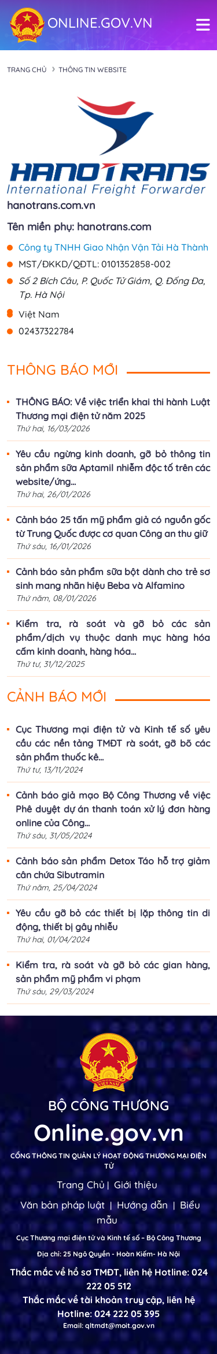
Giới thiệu (135, 1184)
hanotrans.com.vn (51, 205)
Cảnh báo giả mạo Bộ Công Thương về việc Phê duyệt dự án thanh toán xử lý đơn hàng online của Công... (113, 809)
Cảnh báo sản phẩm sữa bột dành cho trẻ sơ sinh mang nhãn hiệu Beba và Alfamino (113, 578)
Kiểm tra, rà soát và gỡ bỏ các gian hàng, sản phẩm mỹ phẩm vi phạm (113, 971)
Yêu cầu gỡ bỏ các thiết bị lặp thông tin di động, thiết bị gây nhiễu (113, 919)
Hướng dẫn (142, 1205)
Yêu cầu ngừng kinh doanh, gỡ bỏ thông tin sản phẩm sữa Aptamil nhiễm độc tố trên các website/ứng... (113, 467)
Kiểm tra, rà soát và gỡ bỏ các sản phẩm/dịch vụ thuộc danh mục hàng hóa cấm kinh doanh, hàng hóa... (113, 637)
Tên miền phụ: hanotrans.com (79, 226)
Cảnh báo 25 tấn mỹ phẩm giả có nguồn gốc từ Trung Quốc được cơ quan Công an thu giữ (113, 526)
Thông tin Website (92, 69)
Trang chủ (27, 69)
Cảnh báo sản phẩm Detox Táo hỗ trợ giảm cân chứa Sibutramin (113, 868)
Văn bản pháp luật (62, 1205)
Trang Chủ (81, 1184)
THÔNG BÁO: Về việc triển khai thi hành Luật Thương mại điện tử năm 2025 (113, 409)
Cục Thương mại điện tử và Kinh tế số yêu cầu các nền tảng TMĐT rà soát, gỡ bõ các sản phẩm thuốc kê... (113, 743)
